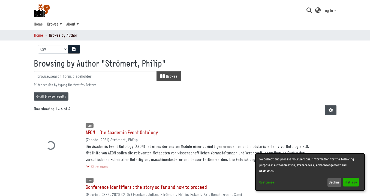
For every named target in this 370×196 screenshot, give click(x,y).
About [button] (71, 23)
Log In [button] (328, 10)
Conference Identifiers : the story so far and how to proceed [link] (146, 187)
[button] (309, 10)
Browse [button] (53, 23)
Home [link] (38, 35)
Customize (266, 182)
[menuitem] (54, 24)
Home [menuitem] (38, 23)
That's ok (350, 182)
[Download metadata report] (74, 49)
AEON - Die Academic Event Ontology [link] (122, 132)
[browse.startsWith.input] (95, 76)
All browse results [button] (51, 96)
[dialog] (310, 172)
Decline (334, 182)
